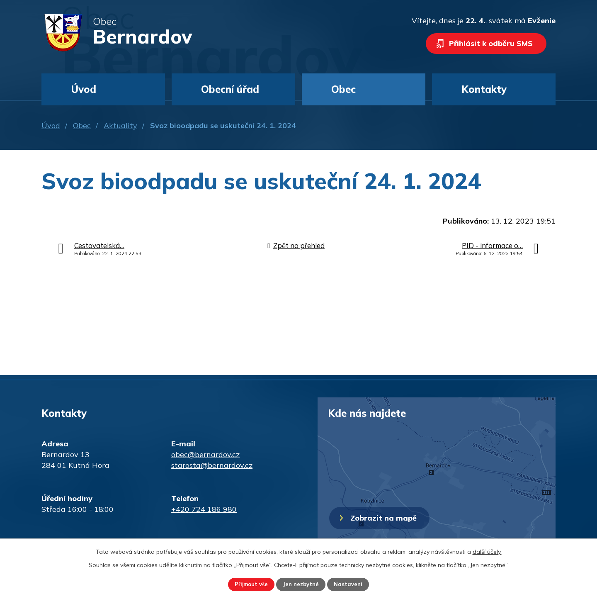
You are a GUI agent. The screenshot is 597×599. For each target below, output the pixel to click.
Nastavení (355, 583)
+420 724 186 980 (204, 509)
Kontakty (484, 89)
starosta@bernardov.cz (211, 465)
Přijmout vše (245, 583)
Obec (82, 125)
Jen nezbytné (301, 583)
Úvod (50, 125)
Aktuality (120, 125)
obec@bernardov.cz (205, 454)
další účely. (487, 550)
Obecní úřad (230, 89)
